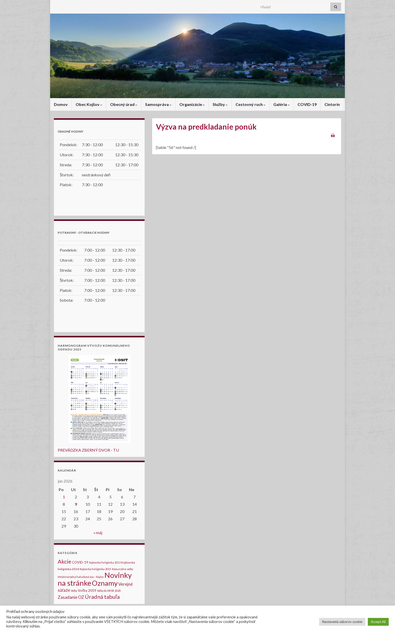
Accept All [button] (378, 622)
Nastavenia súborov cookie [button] (342, 622)
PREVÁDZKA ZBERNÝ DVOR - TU (88, 450)
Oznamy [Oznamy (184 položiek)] (105, 583)
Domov (61, 104)
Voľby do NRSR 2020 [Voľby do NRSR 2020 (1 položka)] (109, 590)
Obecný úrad (123, 104)
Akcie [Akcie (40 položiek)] (64, 561)
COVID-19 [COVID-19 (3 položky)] (80, 562)
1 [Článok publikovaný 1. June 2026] (64, 496)
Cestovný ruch (251, 104)
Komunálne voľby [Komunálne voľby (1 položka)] (122, 569)
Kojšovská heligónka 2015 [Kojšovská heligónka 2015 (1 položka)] (95, 569)
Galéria (281, 104)
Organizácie (192, 104)
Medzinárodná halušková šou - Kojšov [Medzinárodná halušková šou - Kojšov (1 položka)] (81, 576)
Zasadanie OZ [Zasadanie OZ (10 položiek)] (71, 597)
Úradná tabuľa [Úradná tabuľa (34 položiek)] (102, 597)
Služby (220, 104)
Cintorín (332, 104)
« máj (97, 532)
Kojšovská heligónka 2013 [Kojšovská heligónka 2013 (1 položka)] (104, 562)
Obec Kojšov (89, 104)
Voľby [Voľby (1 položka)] (74, 590)
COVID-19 (307, 104)
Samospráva (158, 104)
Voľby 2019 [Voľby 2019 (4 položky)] (87, 590)
